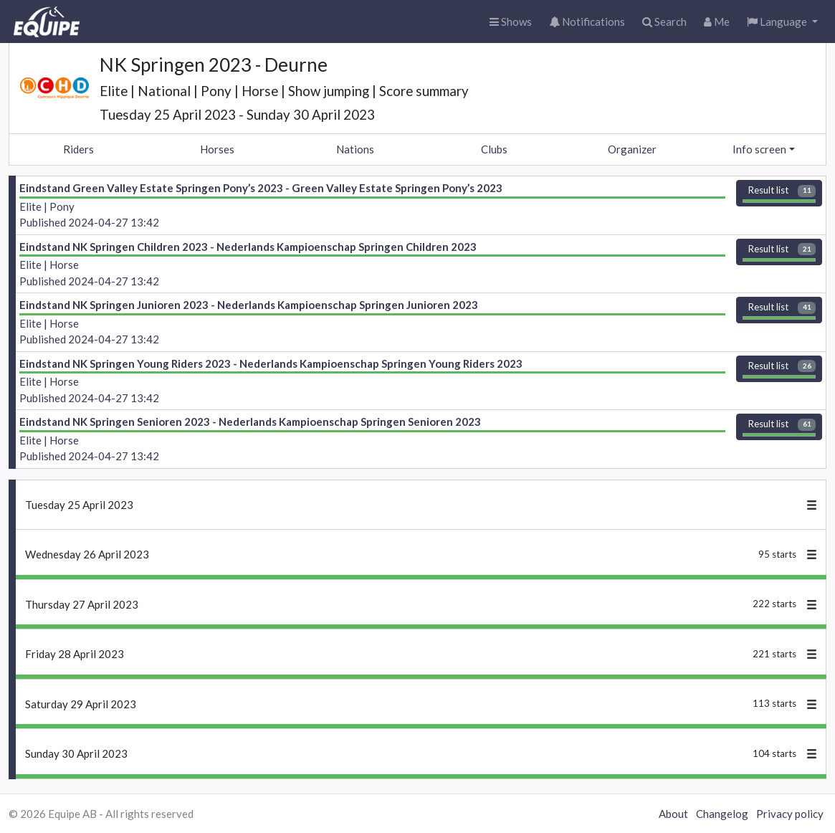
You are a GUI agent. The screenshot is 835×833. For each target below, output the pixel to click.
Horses (217, 149)
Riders (78, 149)
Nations (355, 149)
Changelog (722, 813)
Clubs (494, 149)
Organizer (632, 149)
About (673, 813)
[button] (782, 22)
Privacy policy (790, 813)
